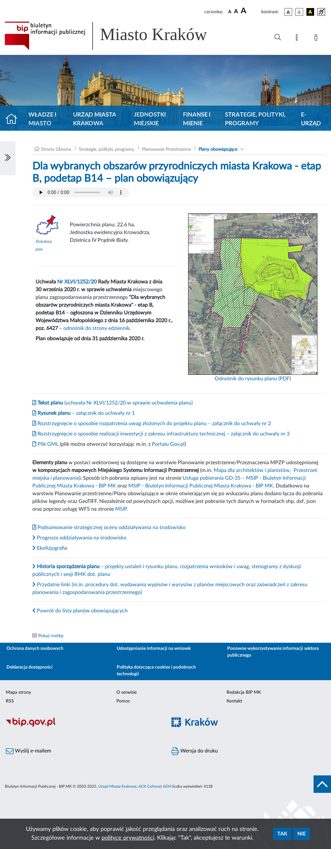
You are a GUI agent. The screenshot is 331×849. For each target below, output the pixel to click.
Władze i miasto (42, 119)
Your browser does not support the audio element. (80, 192)
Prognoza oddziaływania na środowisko (79, 537)
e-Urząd (311, 119)
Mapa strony (18, 692)
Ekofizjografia (49, 548)
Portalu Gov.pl (168, 444)
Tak (282, 833)
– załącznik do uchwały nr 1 (83, 413)
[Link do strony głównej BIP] (115, 36)
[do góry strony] (322, 784)
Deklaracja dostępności (29, 667)
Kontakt (234, 701)
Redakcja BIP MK (244, 692)
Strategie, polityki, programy (255, 119)
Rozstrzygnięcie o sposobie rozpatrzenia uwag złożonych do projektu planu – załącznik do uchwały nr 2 (151, 423)
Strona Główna (56, 149)
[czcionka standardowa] (230, 11)
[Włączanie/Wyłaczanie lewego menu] (8, 158)
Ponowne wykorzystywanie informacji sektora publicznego (273, 652)
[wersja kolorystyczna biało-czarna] (299, 12)
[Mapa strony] (298, 38)
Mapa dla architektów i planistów (252, 470)
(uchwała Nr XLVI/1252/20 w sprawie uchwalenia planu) (112, 402)
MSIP (121, 509)
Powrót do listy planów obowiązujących (80, 610)
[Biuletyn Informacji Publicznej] (83, 725)
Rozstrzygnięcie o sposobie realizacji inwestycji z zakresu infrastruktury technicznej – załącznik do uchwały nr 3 (161, 433)
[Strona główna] (14, 119)
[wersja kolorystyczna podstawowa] (288, 12)
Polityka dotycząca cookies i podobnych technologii (156, 670)
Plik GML (45, 444)
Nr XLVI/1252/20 (77, 281)
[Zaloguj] (317, 38)
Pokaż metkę (50, 636)
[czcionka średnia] (236, 11)
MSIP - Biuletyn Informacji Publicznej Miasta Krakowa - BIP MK (200, 485)
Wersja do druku (194, 751)
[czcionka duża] (250, 11)
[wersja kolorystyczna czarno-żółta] (310, 12)
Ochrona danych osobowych (34, 648)
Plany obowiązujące (217, 149)
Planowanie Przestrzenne (166, 149)
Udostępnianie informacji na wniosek (154, 648)
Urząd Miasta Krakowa (94, 119)
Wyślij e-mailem (28, 751)
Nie (301, 833)
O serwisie (126, 692)
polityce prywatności (127, 838)
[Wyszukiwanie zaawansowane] (277, 37)
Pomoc (123, 701)
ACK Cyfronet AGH (154, 786)
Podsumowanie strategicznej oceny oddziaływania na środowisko (109, 527)
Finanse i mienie (196, 119)
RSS (10, 701)
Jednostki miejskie (150, 119)
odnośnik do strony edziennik (96, 328)
